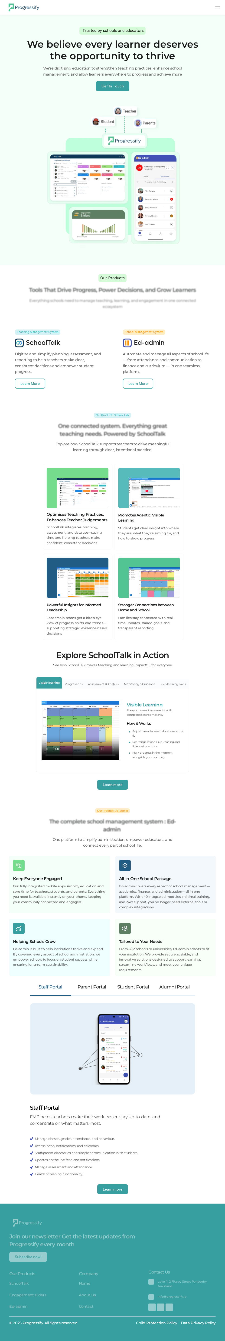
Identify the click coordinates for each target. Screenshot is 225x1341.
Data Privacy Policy (198, 1323)
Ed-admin (18, 1310)
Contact (86, 1310)
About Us (87, 1298)
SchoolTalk (19, 1286)
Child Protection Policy (156, 1323)
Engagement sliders (27, 1298)
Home (84, 1286)
